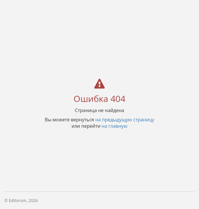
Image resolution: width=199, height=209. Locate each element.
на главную (114, 125)
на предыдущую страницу (124, 119)
